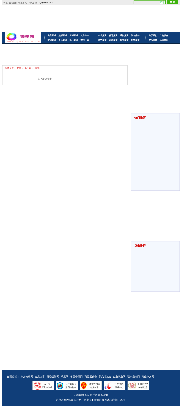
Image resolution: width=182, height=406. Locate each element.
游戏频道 (124, 40)
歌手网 (94, 395)
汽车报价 (135, 35)
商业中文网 (148, 376)
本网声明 (164, 40)
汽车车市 (85, 35)
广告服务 (164, 35)
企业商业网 (119, 376)
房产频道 (102, 40)
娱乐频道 (63, 35)
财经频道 (74, 35)
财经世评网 (53, 376)
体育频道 (113, 35)
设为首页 (13, 2)
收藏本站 (22, 2)
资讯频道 (52, 35)
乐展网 (64, 376)
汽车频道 (135, 40)
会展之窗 (40, 376)
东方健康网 (27, 376)
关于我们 (153, 35)
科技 (5, 2)
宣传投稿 (153, 40)
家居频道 (52, 40)
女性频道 (63, 40)
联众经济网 (133, 376)
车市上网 (85, 40)
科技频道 (74, 40)
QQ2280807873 (46, 2)
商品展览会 (90, 376)
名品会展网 (76, 376)
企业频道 (102, 35)
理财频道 (124, 35)
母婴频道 (113, 40)
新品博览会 (105, 376)
